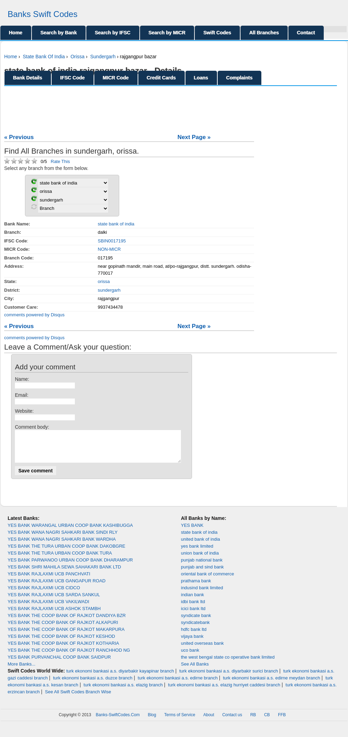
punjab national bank (202, 566)
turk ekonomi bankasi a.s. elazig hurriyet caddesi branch (224, 691)
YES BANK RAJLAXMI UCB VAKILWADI (48, 607)
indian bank (192, 600)
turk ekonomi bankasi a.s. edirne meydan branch (271, 684)
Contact (306, 32)
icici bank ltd (193, 614)
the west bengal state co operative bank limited (228, 663)
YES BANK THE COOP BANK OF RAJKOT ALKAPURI (63, 628)
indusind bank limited (202, 594)
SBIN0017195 (112, 240)
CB (267, 721)
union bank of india (200, 559)
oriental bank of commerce (207, 580)
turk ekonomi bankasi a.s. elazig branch (123, 691)
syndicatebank (195, 628)
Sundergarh (102, 56)
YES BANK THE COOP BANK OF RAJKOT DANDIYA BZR (67, 621)
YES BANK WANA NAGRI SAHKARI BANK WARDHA (62, 545)
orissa (104, 281)
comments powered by (34, 314)
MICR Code (116, 77)
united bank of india (200, 545)
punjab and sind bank (202, 573)
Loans (201, 77)
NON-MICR (109, 249)
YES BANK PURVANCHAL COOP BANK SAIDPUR (59, 663)
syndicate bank (196, 621)
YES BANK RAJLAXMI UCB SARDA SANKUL (54, 600)
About (208, 721)
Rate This (60, 161)
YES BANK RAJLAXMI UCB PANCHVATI (49, 580)
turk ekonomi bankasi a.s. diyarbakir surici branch (228, 677)
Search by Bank (59, 32)
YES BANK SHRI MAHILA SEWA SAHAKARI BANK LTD (64, 573)
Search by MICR (167, 32)
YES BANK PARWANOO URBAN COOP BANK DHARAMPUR (70, 566)
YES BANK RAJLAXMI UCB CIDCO (44, 594)
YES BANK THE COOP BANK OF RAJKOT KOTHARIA (63, 649)
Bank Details (27, 77)
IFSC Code (72, 77)
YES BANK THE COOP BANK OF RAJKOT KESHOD (61, 642)
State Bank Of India (44, 56)
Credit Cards (161, 77)
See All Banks (195, 670)
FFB (282, 721)
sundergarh (109, 290)
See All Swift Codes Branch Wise (78, 698)
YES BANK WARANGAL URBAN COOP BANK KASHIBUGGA (70, 531)
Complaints (239, 77)
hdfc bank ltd (194, 635)
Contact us (232, 721)
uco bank (190, 656)
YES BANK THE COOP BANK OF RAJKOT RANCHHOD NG (69, 656)
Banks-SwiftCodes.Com (118, 721)
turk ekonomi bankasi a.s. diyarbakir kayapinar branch (120, 677)
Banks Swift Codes (42, 14)
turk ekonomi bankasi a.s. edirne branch (178, 684)
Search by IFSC (113, 32)
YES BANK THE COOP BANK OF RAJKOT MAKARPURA (66, 635)
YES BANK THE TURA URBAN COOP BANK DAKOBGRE (66, 552)
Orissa (77, 56)
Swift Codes (217, 32)
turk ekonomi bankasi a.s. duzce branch (92, 684)
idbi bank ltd (193, 607)
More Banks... (21, 670)
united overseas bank (202, 649)
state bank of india (116, 223)
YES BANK (192, 531)
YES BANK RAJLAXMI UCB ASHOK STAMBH (54, 614)
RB (253, 721)
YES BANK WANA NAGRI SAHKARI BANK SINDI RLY (63, 538)
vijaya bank (192, 642)
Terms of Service (179, 721)
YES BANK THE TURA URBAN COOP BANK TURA (60, 559)
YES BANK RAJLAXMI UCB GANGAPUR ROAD (56, 587)
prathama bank (196, 587)
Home (16, 32)
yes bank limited (197, 552)
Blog (152, 721)
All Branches (264, 32)
